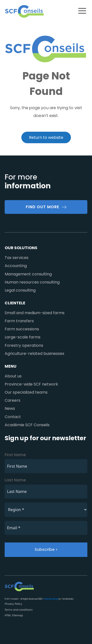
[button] (82, 11)
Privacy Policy (13, 604)
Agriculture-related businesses (34, 353)
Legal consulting (20, 290)
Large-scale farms (22, 337)
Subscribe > (46, 549)
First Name (15, 455)
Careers (12, 400)
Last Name (15, 480)
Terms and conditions (19, 610)
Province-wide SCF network (31, 384)
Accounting (16, 266)
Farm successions (22, 329)
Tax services (16, 257)
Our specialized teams (26, 392)
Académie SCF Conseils (27, 425)
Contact (13, 417)
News (10, 408)
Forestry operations (24, 345)
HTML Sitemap (14, 615)
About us (13, 376)
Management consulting (28, 274)
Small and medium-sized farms (35, 313)
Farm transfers (19, 321)
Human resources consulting (32, 282)
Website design (51, 599)
